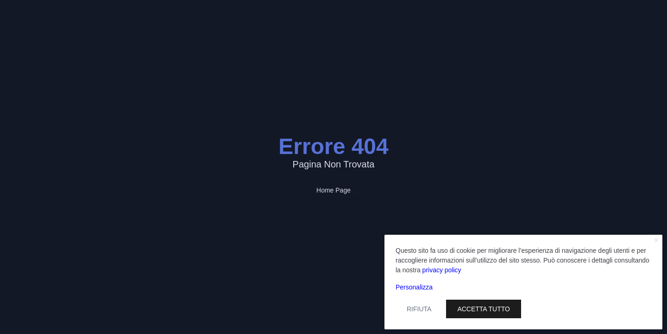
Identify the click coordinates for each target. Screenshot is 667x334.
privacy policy (441, 270)
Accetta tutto (483, 309)
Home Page (333, 190)
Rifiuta (419, 309)
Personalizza (414, 287)
